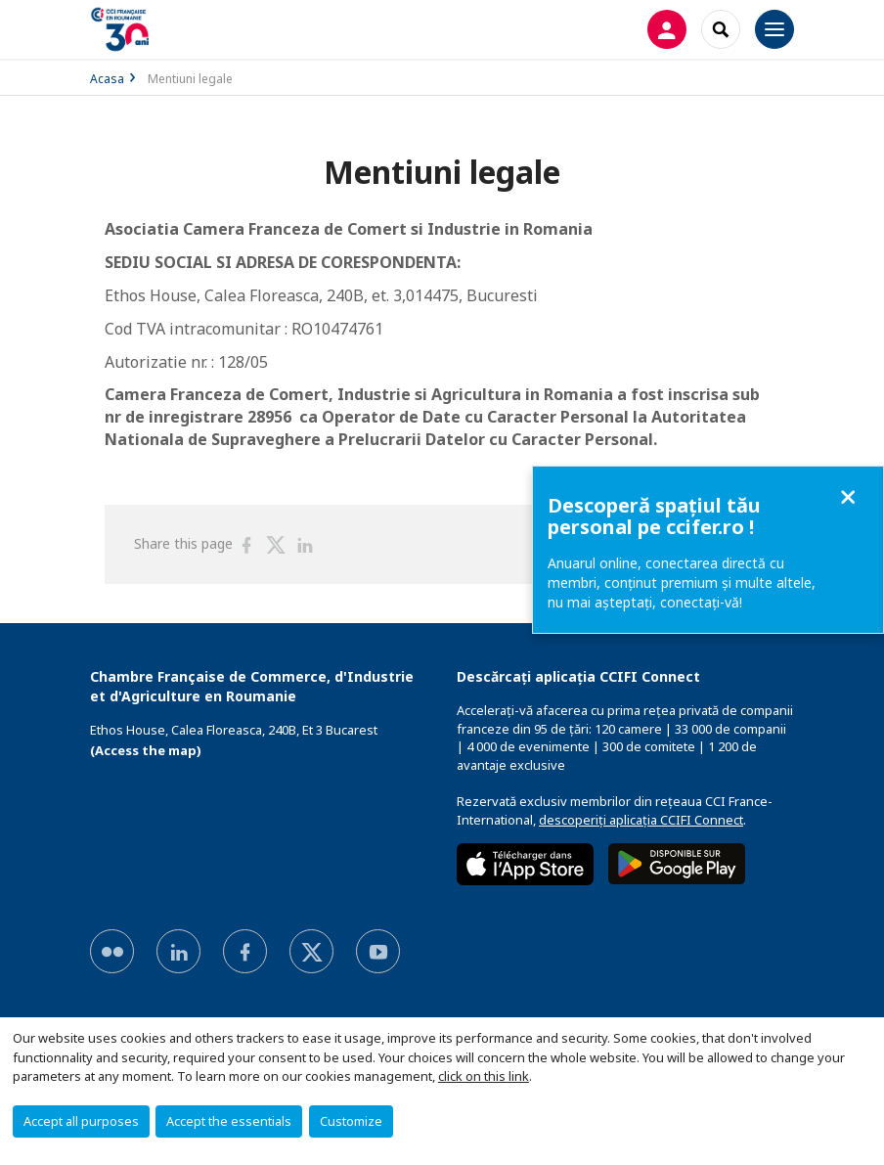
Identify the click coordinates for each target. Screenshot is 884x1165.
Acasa (107, 78)
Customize (351, 1121)
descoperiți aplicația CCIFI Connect (641, 820)
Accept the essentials (228, 1121)
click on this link (483, 1076)
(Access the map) (145, 750)
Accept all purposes (81, 1121)
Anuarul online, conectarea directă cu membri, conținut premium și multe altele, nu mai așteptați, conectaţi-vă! (682, 582)
